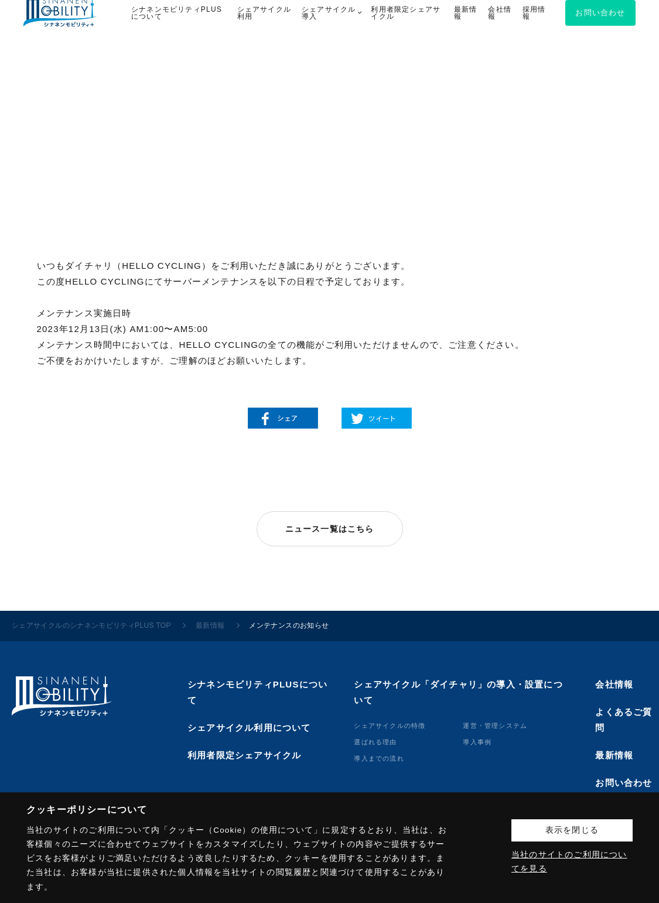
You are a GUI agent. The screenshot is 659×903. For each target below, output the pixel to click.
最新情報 (210, 625)
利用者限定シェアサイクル (244, 755)
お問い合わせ (623, 783)
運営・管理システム (495, 725)
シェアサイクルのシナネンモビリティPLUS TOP (91, 625)
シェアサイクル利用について (249, 728)
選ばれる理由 (375, 741)
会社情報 (614, 684)
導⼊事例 (477, 741)
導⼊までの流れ (379, 758)
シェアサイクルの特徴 (389, 725)
